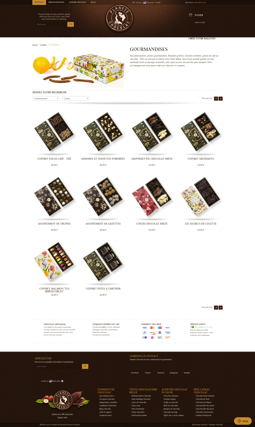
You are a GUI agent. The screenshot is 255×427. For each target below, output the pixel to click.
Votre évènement (137, 409)
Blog (93, 2)
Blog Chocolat (105, 409)
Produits (48, 39)
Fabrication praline (139, 415)
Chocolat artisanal (171, 396)
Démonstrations (56, 2)
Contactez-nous (105, 415)
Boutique (39, 2)
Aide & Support (105, 412)
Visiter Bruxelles (137, 412)
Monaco (104, 332)
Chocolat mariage (171, 412)
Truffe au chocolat (171, 402)
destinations (105, 335)
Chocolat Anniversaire (204, 412)
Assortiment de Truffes (54, 224)
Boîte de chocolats (171, 405)
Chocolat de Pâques (203, 402)
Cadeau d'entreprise (203, 415)
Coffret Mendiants (201, 159)
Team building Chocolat (140, 399)
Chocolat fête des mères (205, 405)
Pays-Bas (104, 330)
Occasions (86, 39)
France (110, 327)
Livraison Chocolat (106, 399)
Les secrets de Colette (200, 224)
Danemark (96, 332)
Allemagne (96, 330)
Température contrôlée (108, 402)
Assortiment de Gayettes (103, 224)
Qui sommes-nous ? (107, 396)
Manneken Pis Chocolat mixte (152, 159)
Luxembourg (112, 330)
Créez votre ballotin (201, 39)
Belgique (117, 327)
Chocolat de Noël (202, 399)
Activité (103, 39)
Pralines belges (170, 399)
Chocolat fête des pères (205, 409)
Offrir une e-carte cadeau (174, 415)
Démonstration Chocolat (141, 396)
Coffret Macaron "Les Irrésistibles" (54, 290)
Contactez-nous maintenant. (200, 335)
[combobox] (45, 98)
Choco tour (135, 405)
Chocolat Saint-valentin (205, 396)
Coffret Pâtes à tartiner (103, 288)
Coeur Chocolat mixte (152, 224)
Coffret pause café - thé (54, 159)
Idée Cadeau (66, 39)
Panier (199, 15)
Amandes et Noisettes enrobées (103, 159)
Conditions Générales (107, 405)
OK (70, 24)
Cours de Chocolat (138, 402)
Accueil (35, 45)
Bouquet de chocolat (172, 409)
